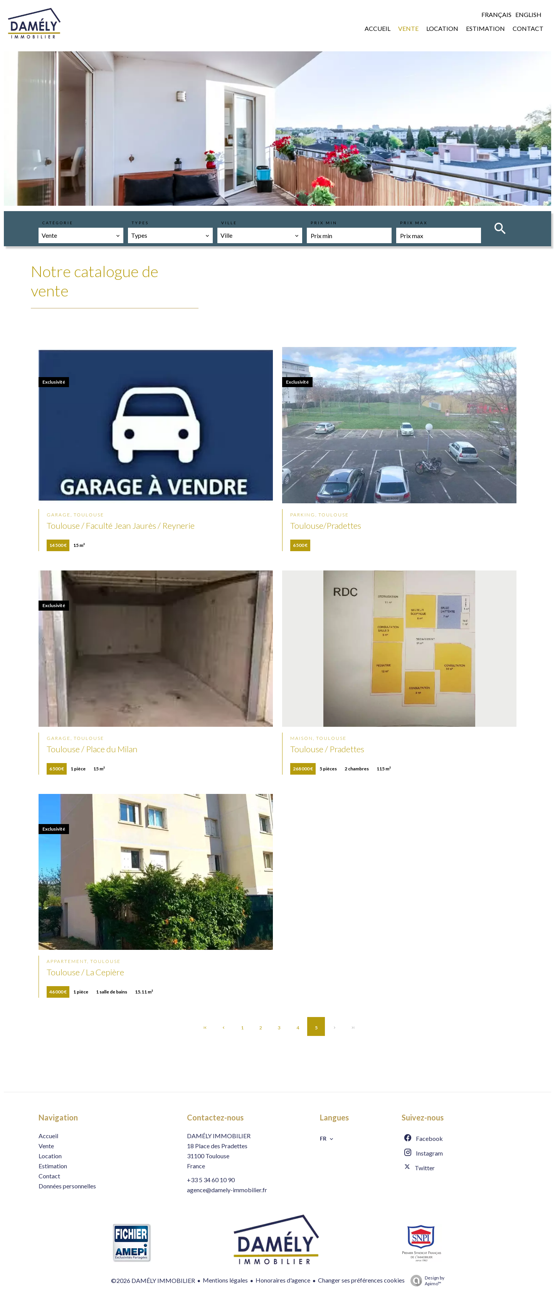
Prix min (324, 222)
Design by (425, 1280)
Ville (229, 222)
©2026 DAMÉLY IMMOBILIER (153, 1280)
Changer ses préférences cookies (361, 1280)
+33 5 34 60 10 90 (211, 1179)
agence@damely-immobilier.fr (227, 1189)
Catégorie (57, 222)
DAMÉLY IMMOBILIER (219, 1135)
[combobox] (81, 235)
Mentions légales (225, 1280)
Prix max (413, 222)
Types (140, 222)
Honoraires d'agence (283, 1280)
